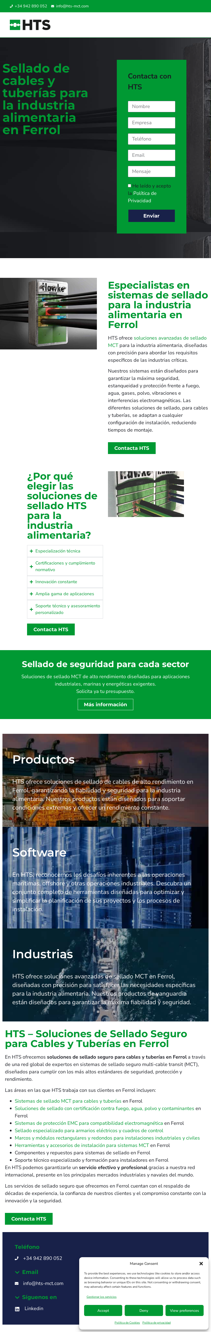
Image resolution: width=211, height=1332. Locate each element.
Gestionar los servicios (102, 1297)
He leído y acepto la (149, 193)
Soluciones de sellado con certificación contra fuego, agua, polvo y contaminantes (104, 1108)
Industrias (42, 954)
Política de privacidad (156, 1323)
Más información (105, 704)
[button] (201, 1263)
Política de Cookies (127, 1323)
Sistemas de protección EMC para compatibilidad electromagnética (89, 1123)
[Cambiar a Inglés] (182, 6)
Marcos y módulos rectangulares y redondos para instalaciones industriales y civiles (107, 1138)
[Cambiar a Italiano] (186, 6)
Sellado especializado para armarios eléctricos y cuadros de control (89, 1130)
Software (39, 852)
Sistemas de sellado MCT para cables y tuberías (68, 1101)
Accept (103, 1310)
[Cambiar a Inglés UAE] (196, 6)
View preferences (184, 1310)
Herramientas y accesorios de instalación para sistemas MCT (82, 1145)
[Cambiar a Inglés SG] (191, 6)
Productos (43, 759)
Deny (143, 1310)
